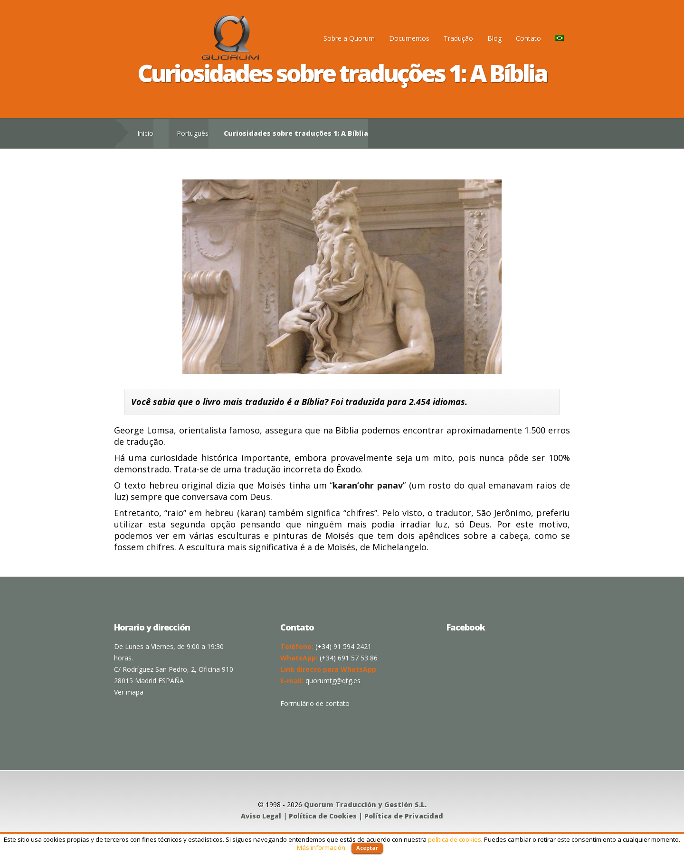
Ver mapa (128, 691)
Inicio (145, 133)
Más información (321, 847)
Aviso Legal (261, 815)
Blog (494, 38)
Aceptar (367, 847)
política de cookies (454, 839)
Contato (528, 38)
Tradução (458, 38)
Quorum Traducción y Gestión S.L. (365, 804)
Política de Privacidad (403, 815)
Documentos (409, 38)
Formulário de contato (315, 703)
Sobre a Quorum (349, 38)
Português (193, 133)
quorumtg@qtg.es (333, 680)
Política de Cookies (323, 815)
